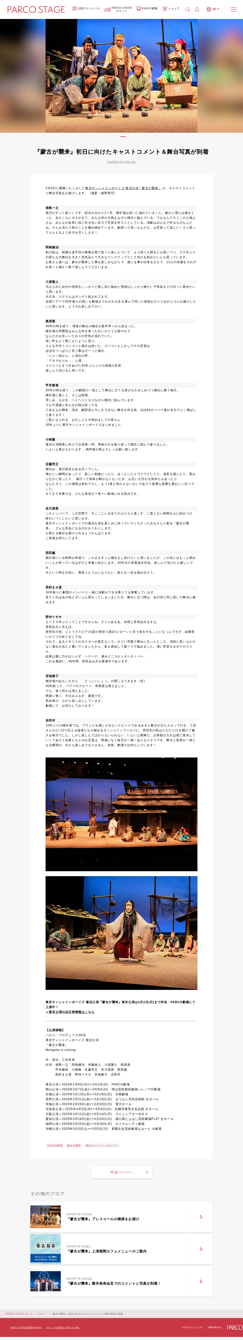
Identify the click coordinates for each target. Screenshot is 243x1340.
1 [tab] (123, 136)
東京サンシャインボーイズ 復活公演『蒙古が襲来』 (123, 188)
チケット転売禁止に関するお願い (63, 1327)
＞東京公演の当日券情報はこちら (70, 1012)
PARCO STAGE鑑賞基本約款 (25, 1327)
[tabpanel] (121, 76)
